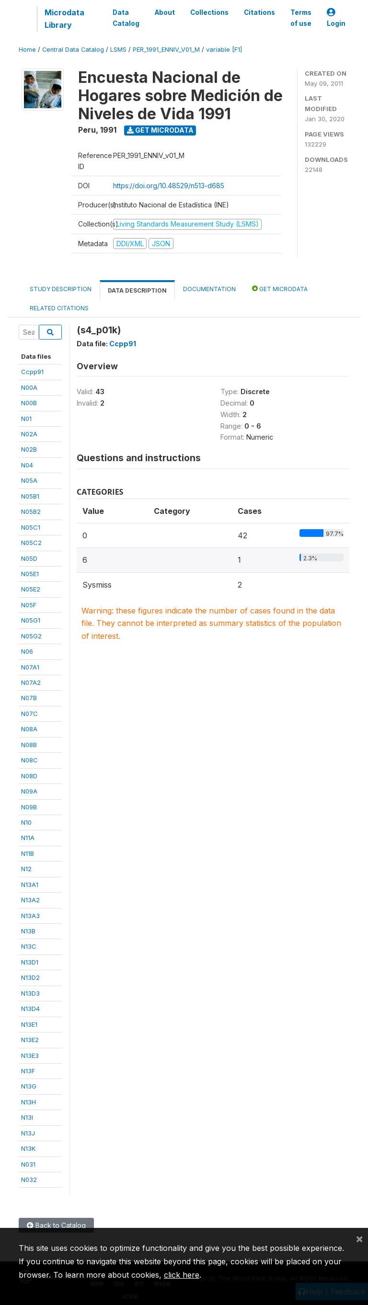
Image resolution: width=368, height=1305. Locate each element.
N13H (28, 1102)
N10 (26, 822)
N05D (29, 558)
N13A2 (30, 900)
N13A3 (30, 915)
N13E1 (29, 1024)
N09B (29, 807)
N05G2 (31, 636)
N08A (29, 729)
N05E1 (30, 574)
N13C (28, 946)
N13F (28, 1071)
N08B (29, 745)
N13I (27, 1117)
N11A (27, 837)
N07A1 (30, 667)
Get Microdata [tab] (280, 288)
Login (336, 18)
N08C (29, 760)
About (165, 12)
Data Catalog (126, 18)
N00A (29, 387)
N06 (27, 651)
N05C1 (30, 527)
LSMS (118, 49)
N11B (27, 853)
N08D (29, 776)
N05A (29, 480)
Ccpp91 (32, 371)
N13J (28, 1133)
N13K (28, 1148)
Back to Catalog (56, 1225)
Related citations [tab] (59, 308)
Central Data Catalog (73, 49)
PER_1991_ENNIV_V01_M (166, 49)
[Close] (359, 1238)
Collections (209, 12)
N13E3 (30, 1055)
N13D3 (30, 993)
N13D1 (29, 962)
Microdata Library (64, 19)
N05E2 (30, 589)
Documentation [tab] (209, 289)
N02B (29, 449)
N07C (29, 713)
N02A (29, 434)
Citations (259, 12)
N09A (29, 791)
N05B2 (31, 511)
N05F (28, 605)
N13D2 (30, 977)
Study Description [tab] (61, 289)
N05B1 (30, 496)
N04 (27, 465)
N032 (29, 1179)
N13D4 (30, 1008)
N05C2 (31, 542)
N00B (29, 403)
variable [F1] (224, 49)
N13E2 (30, 1040)
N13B (28, 931)
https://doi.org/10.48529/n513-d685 (168, 186)
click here (181, 1275)
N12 (26, 869)
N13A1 (29, 884)
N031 (28, 1164)
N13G (28, 1086)
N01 (26, 418)
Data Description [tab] (137, 290)
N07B (29, 698)
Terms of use (300, 18)
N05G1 (30, 620)
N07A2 (31, 682)
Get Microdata (160, 130)
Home (27, 49)
